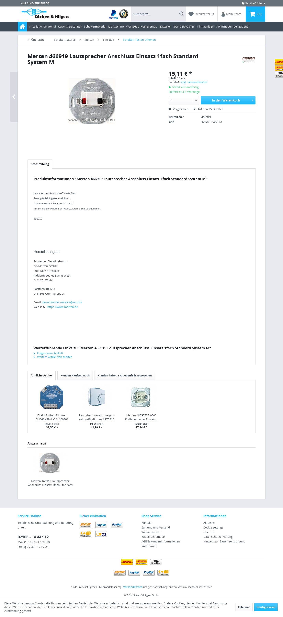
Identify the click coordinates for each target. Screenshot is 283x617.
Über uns (209, 532)
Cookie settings (213, 527)
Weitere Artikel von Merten (53, 357)
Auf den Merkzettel (208, 109)
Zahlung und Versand (156, 527)
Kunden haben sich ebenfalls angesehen (125, 375)
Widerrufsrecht (152, 532)
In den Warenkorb (232, 99)
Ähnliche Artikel (41, 375)
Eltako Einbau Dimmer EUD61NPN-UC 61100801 (52, 417)
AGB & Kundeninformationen (161, 541)
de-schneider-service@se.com (62, 302)
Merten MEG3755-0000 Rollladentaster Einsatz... (141, 417)
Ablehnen (243, 607)
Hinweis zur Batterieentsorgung (224, 541)
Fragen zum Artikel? (48, 353)
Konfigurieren (266, 607)
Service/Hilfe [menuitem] (252, 3)
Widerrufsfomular (153, 537)
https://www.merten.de (62, 307)
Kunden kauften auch (75, 375)
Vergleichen (178, 109)
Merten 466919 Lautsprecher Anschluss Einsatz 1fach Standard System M (50, 483)
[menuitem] (119, 14)
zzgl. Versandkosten (194, 82)
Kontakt (147, 523)
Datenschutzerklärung (218, 537)
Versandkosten (133, 587)
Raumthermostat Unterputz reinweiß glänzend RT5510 (97, 417)
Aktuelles (209, 523)
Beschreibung (40, 164)
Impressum (149, 546)
